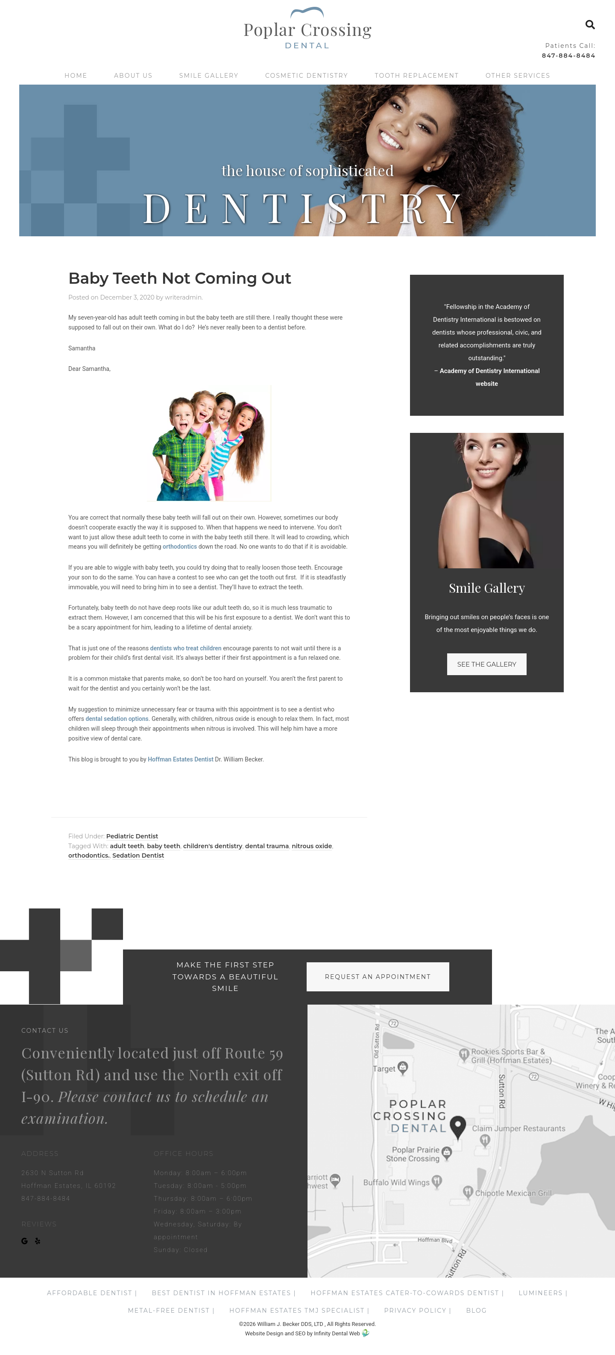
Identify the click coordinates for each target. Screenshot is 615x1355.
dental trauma (267, 846)
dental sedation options (116, 718)
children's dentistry (213, 846)
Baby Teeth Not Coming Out (179, 278)
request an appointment (378, 977)
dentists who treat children (186, 648)
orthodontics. (89, 855)
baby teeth (163, 846)
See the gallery (486, 664)
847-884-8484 (569, 55)
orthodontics (180, 546)
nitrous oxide (312, 846)
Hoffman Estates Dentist (181, 759)
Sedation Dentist (138, 855)
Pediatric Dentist (132, 836)
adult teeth (127, 846)
